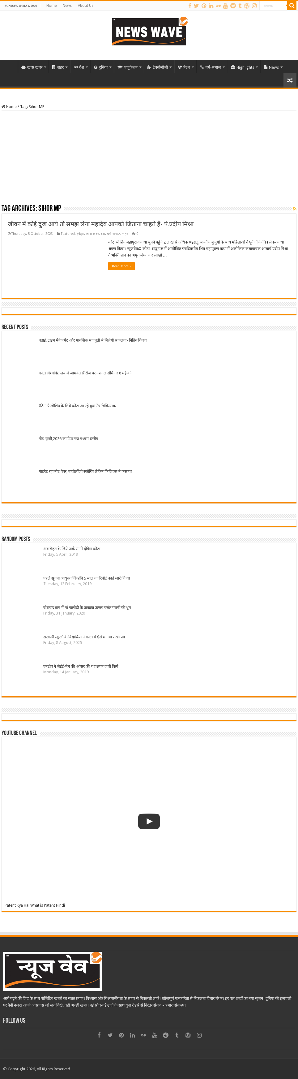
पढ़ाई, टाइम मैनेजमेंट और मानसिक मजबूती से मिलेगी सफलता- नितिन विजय (93, 340)
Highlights (242, 67)
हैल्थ (184, 67)
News (67, 5)
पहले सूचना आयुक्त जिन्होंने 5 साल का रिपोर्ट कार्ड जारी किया (86, 578)
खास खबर (31, 67)
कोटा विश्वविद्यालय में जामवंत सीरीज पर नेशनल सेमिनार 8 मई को (85, 373)
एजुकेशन (127, 67)
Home (51, 5)
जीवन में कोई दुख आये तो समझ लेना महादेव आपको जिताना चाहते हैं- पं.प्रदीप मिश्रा (101, 224)
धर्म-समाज (210, 67)
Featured (68, 234)
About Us (85, 5)
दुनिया (101, 67)
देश (79, 67)
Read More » (121, 266)
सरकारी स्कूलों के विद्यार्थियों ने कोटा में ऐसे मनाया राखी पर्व (84, 637)
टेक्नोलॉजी (157, 67)
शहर (58, 67)
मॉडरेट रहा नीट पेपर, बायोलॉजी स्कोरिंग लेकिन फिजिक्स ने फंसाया (85, 471)
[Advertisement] (149, 157)
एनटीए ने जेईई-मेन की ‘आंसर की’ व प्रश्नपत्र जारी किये (80, 666)
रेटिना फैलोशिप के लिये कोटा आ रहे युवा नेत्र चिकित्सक (77, 406)
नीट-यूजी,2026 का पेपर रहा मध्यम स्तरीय (68, 438)
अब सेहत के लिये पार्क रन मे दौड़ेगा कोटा (71, 548)
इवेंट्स (80, 234)
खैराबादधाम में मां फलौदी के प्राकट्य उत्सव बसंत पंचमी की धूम (87, 607)
